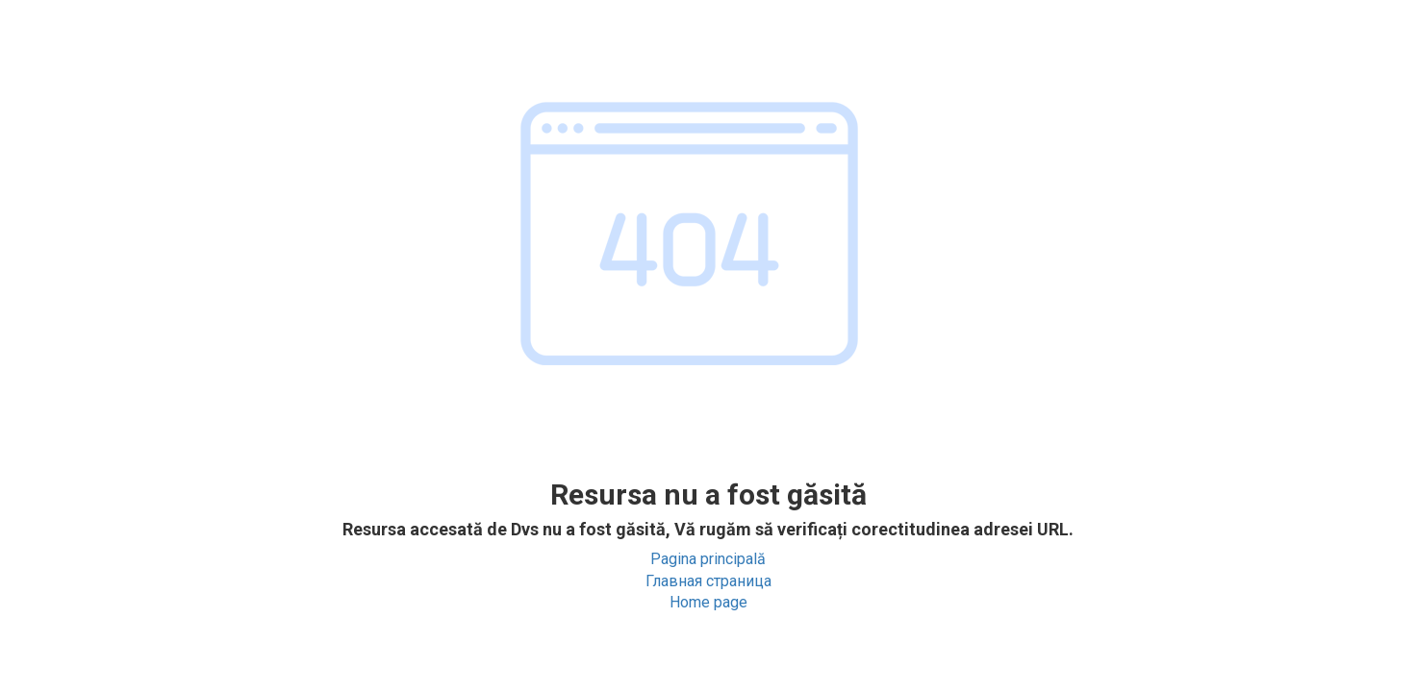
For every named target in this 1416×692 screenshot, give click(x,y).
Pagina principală (708, 559)
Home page (708, 602)
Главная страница (708, 581)
